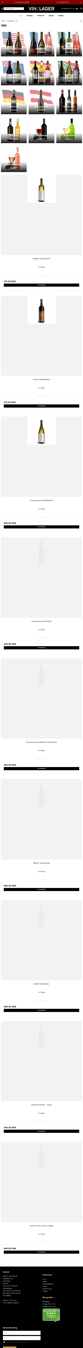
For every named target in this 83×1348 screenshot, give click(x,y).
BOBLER (30, 16)
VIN (20, 16)
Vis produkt (41, 283)
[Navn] (22, 1330)
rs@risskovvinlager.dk (13, 1301)
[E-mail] (22, 1336)
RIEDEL (61, 16)
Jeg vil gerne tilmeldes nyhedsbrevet (21, 1340)
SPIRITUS (40, 16)
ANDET (51, 16)
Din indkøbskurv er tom (69, 9)
